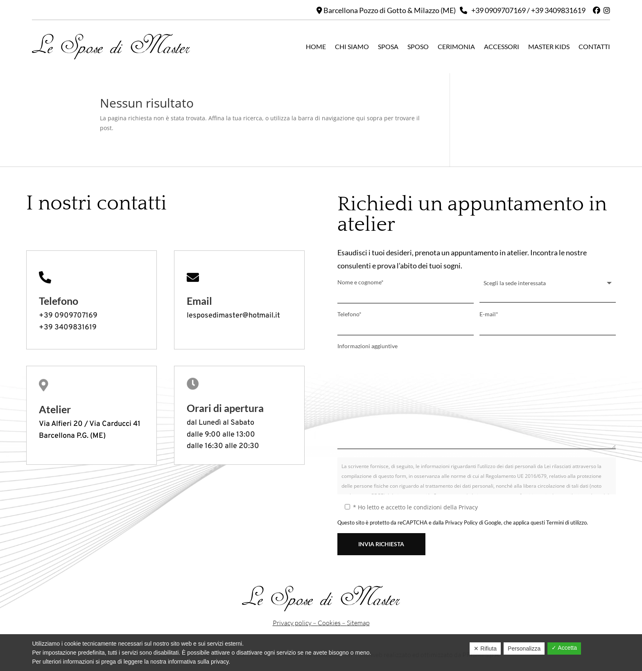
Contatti (594, 46)
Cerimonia (456, 46)
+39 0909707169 (498, 10)
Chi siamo (352, 46)
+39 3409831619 (558, 10)
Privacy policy (292, 623)
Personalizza (524, 648)
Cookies (329, 623)
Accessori (501, 46)
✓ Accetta (564, 647)
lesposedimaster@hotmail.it (233, 315)
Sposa (388, 46)
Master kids (549, 46)
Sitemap (358, 623)
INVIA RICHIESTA (381, 543)
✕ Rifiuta (485, 648)
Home (316, 46)
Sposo (418, 46)
